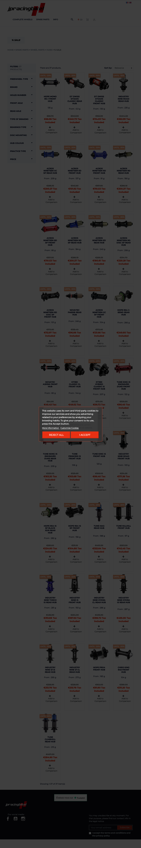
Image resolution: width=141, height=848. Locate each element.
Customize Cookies (69, 428)
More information (50, 428)
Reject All (56, 434)
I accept (84, 434)
